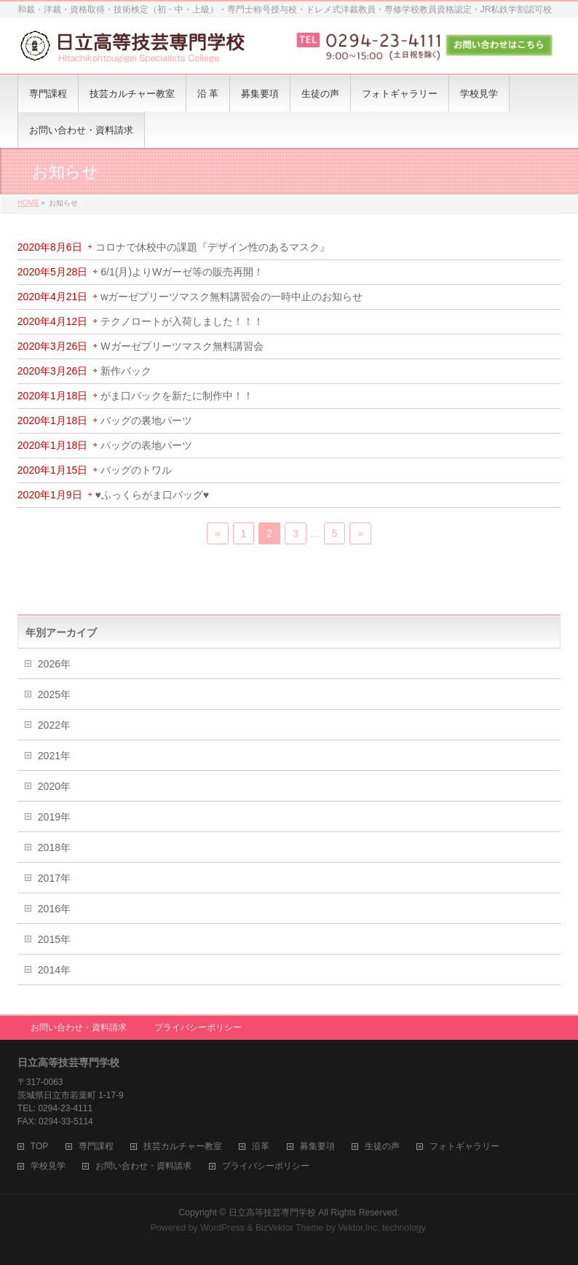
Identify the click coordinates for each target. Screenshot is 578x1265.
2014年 (54, 970)
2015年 (54, 939)
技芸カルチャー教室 (182, 1146)
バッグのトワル (136, 470)
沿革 (260, 1146)
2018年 (54, 847)
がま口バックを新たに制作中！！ (176, 396)
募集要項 (317, 1146)
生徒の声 (382, 1146)
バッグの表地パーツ (146, 445)
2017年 (54, 878)
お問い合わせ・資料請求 (79, 1027)
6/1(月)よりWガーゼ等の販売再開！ (182, 272)
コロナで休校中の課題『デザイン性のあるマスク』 (212, 247)
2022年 (54, 725)
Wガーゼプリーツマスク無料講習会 (181, 346)
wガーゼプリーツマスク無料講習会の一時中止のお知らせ (231, 296)
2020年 (54, 786)
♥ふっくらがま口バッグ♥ (152, 495)
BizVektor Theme (290, 1228)
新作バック (125, 371)
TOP (39, 1146)
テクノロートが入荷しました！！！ (182, 321)
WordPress (222, 1228)
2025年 (54, 694)
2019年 (54, 817)
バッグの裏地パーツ (146, 420)
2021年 (54, 755)
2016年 (54, 909)
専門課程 (96, 1146)
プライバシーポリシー (198, 1027)
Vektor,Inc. (359, 1228)
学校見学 (48, 1166)
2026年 (54, 664)
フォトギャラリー (464, 1146)
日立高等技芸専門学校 (272, 1212)
